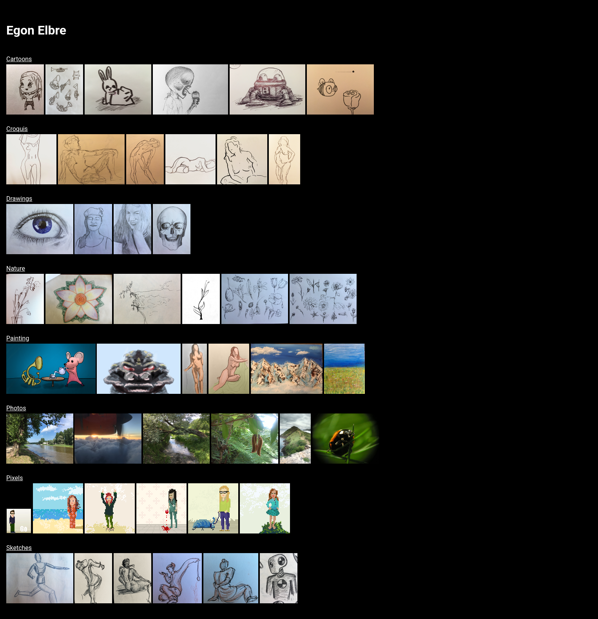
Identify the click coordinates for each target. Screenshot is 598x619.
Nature (15, 268)
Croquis (17, 129)
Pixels (14, 478)
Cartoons (19, 59)
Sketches (19, 548)
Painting (17, 338)
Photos (16, 408)
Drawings (19, 198)
